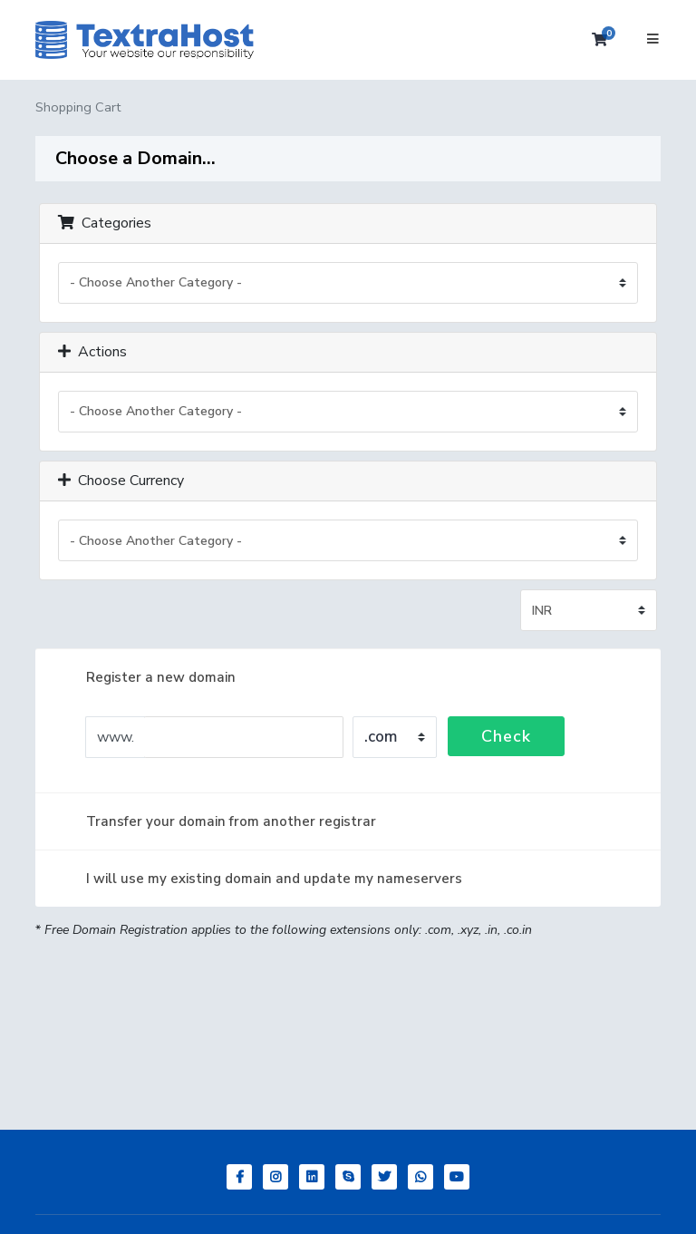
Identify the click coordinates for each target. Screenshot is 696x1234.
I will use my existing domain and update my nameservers (259, 879)
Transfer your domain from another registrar (216, 821)
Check (506, 736)
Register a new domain (146, 677)
